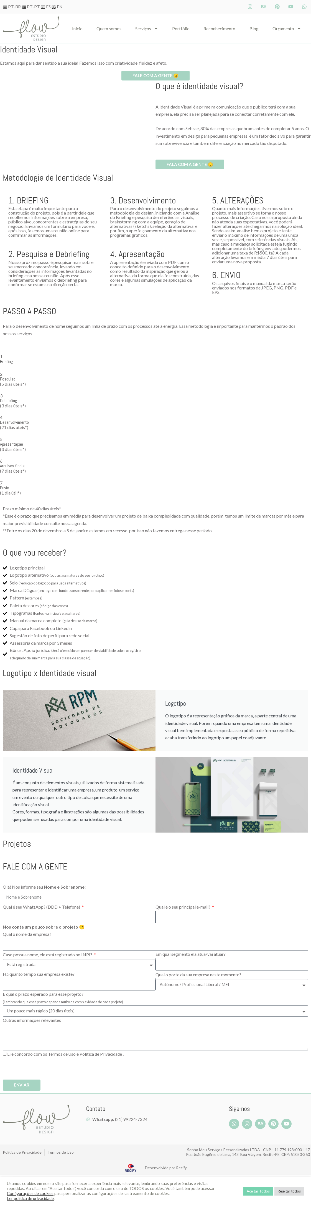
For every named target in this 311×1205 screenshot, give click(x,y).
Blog (254, 28)
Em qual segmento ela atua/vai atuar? (191, 954)
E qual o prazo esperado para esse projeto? (63, 998)
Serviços (146, 29)
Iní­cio (77, 28)
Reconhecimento (219, 28)
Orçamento (286, 29)
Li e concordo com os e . (66, 1054)
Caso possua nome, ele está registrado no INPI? (48, 955)
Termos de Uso (62, 1054)
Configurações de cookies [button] (30, 1193)
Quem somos (108, 28)
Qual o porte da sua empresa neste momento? (198, 975)
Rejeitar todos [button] (289, 1191)
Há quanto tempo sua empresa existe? (39, 974)
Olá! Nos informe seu (44, 887)
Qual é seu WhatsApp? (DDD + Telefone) (42, 907)
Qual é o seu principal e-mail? (183, 907)
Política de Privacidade (102, 1054)
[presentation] (45, 1069)
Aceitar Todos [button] (258, 1191)
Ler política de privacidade (30, 1198)
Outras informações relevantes (32, 1020)
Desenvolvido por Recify (166, 1168)
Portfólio (181, 28)
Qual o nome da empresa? (27, 934)
